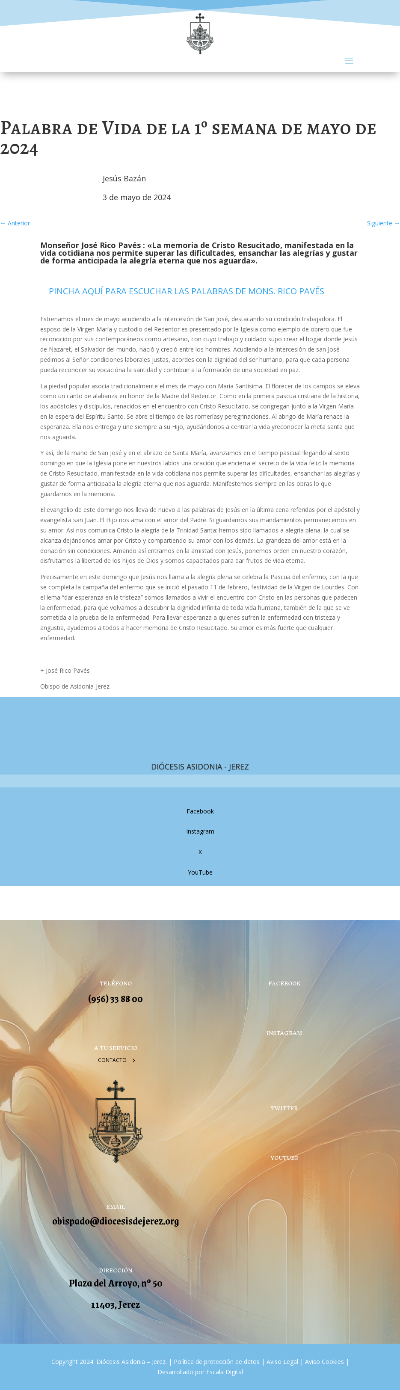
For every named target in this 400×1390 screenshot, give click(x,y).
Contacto (112, 1060)
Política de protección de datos (217, 1361)
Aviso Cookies (323, 1361)
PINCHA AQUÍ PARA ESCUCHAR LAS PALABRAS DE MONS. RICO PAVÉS (186, 291)
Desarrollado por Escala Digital (200, 1372)
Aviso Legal (281, 1361)
